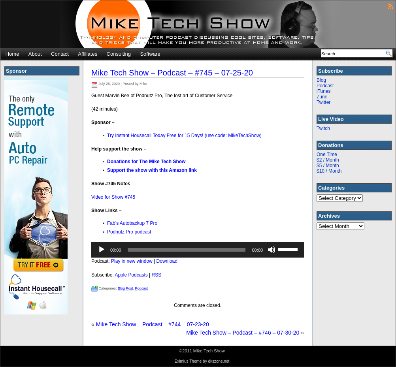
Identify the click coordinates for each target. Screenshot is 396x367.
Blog (321, 80)
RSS (157, 275)
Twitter (323, 102)
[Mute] (271, 250)
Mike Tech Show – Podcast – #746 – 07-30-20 (242, 332)
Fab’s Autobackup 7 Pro (132, 223)
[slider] (187, 250)
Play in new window (132, 261)
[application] (197, 250)
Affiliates (87, 54)
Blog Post (125, 288)
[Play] (102, 250)
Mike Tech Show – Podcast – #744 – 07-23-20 (152, 324)
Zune (322, 97)
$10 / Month (329, 171)
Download (167, 261)
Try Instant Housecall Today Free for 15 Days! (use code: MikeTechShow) (184, 135)
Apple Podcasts (131, 275)
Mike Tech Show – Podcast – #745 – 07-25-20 (172, 72)
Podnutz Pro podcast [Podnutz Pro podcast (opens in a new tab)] (129, 232)
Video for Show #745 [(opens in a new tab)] (113, 197)
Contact (60, 54)
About (35, 54)
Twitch (323, 128)
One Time (327, 154)
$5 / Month (328, 165)
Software (150, 54)
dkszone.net (218, 361)
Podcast (141, 288)
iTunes (324, 91)
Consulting (119, 54)
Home (12, 54)
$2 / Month (328, 160)
